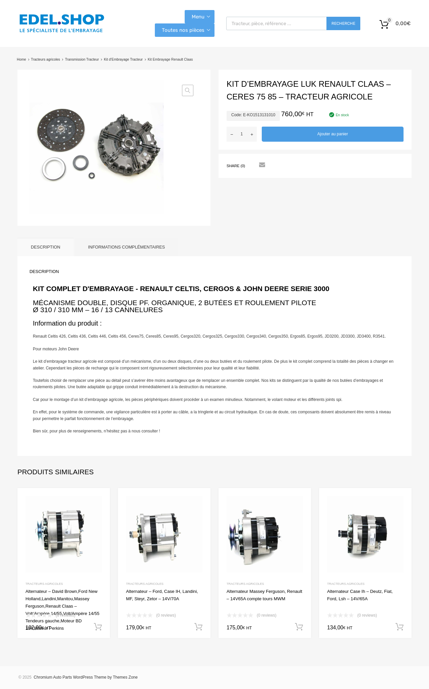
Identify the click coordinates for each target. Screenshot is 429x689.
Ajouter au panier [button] (98, 627)
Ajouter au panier (332, 134)
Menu (198, 17)
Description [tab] (45, 247)
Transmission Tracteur (82, 59)
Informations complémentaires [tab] (126, 247)
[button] (187, 90)
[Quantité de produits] (242, 134)
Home (21, 59)
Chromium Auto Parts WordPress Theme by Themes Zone (86, 677)
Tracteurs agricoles (45, 59)
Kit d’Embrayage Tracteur (123, 59)
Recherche (343, 23)
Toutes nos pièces (183, 30)
